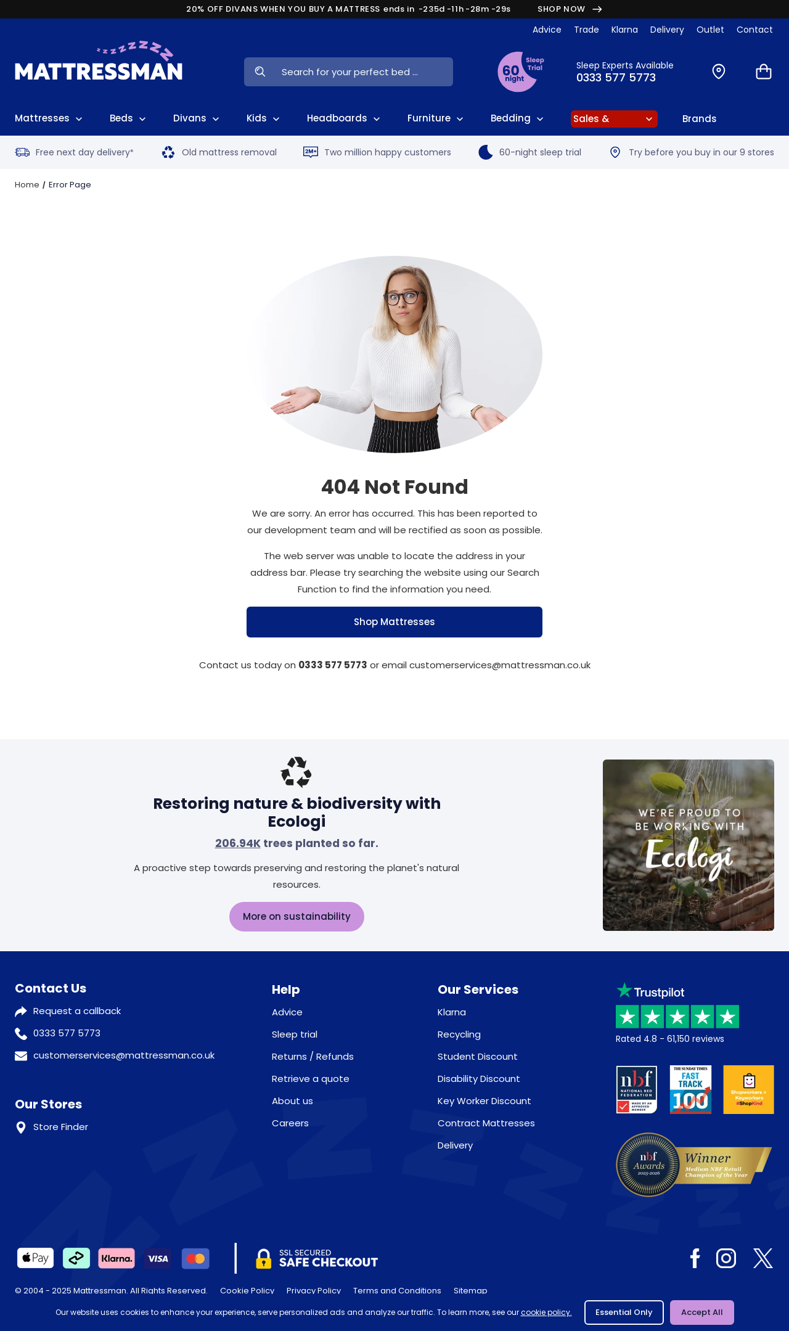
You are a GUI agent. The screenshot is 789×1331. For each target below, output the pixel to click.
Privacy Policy (314, 1290)
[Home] (98, 71)
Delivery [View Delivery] (667, 29)
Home (27, 184)
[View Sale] (614, 119)
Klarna (452, 1011)
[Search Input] (364, 71)
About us (292, 1100)
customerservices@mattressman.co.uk (124, 1055)
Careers (290, 1122)
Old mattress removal (219, 152)
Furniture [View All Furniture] (436, 118)
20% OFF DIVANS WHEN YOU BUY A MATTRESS (394, 9)
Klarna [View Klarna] (624, 29)
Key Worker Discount (484, 1100)
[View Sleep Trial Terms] (521, 72)
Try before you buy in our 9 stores (691, 152)
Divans (197, 118)
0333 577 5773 (66, 1032)
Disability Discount (479, 1078)
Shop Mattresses (394, 621)
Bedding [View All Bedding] (518, 118)
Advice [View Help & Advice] (547, 29)
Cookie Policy (247, 1290)
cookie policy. (546, 1312)
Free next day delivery (74, 152)
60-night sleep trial (529, 152)
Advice (287, 1011)
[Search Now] (260, 71)
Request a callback (77, 1010)
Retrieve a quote (311, 1078)
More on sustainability (297, 916)
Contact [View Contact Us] (755, 29)
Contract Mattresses (486, 1122)
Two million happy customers (377, 152)
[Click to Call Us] (630, 72)
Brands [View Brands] (699, 118)
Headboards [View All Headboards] (345, 118)
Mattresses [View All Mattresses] (50, 118)
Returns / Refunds (313, 1056)
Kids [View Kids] (264, 118)
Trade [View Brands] (586, 29)
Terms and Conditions (397, 1290)
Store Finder (60, 1126)
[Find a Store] (719, 72)
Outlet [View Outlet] (710, 29)
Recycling (459, 1034)
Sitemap (471, 1290)
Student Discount (478, 1056)
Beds (129, 118)
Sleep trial (294, 1034)
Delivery (455, 1145)
